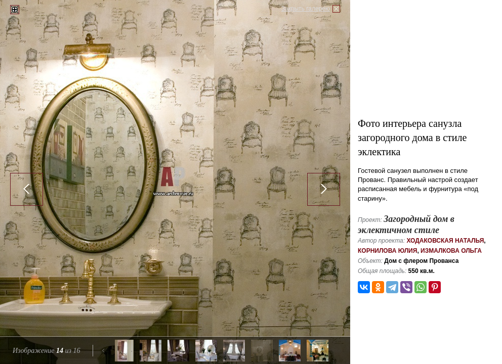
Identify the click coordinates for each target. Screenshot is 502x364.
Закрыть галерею (305, 8)
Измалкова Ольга (451, 250)
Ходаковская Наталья (445, 240)
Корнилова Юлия (387, 250)
